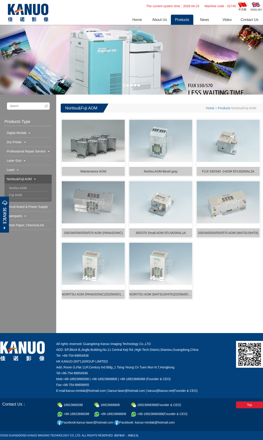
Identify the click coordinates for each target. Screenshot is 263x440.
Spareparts (16, 216)
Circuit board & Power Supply (27, 208)
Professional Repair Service (28, 151)
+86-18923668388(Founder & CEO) (159, 414)
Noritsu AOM (18, 188)
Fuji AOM (15, 195)
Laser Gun (16, 160)
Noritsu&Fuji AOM (21, 179)
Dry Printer (16, 142)
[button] (13, 47)
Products (224, 108)
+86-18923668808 (110, 414)
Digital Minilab (18, 133)
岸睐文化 (133, 435)
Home (210, 108)
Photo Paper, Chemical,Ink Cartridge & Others (24, 226)
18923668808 (107, 405)
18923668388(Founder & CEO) (156, 405)
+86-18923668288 (73, 414)
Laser (13, 170)
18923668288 (70, 405)
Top (249, 405)
